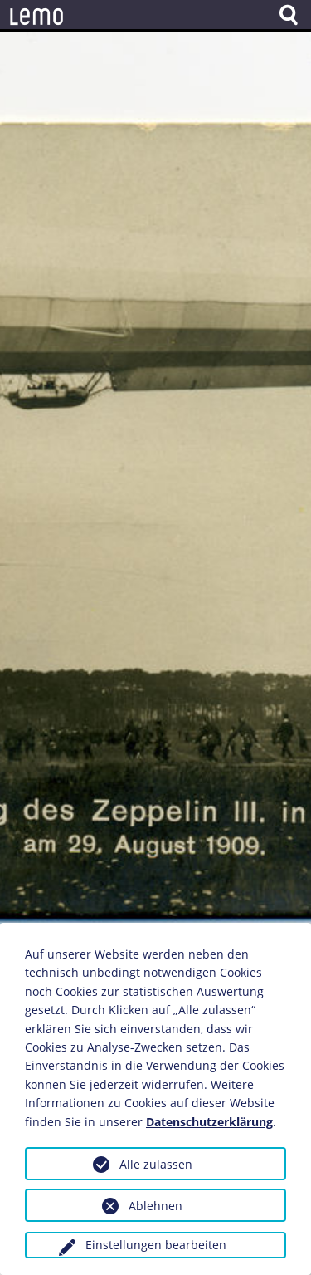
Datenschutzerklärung (209, 1122)
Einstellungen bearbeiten (155, 1245)
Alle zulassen (155, 1164)
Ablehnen (155, 1206)
